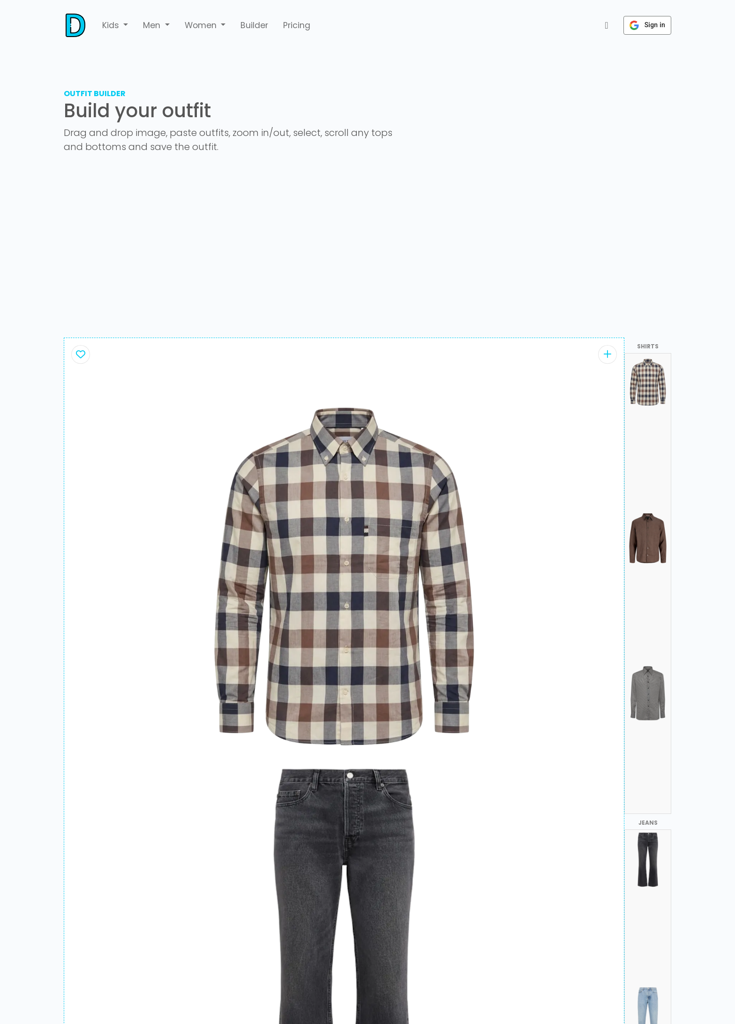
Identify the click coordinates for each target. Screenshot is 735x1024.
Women (202, 25)
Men (153, 25)
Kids (111, 25)
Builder (254, 25)
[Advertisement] (367, 249)
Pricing (296, 25)
